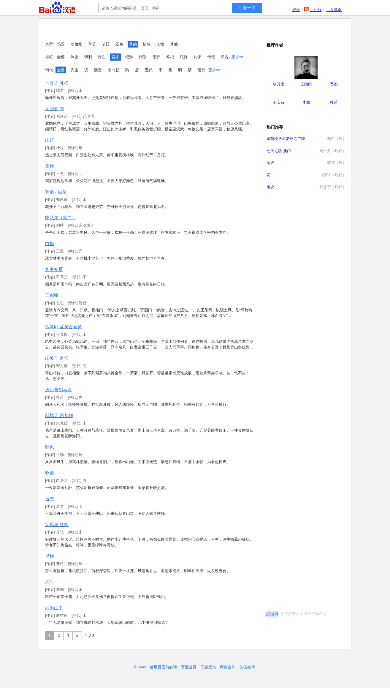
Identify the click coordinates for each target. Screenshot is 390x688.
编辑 (274, 614)
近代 (201, 70)
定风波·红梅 (57, 524)
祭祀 (170, 57)
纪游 (129, 57)
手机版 (316, 9)
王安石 (278, 102)
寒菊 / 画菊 (56, 191)
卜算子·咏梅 (57, 82)
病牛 (49, 581)
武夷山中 (54, 607)
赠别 (143, 57)
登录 (296, 9)
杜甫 (334, 102)
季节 (92, 44)
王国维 (306, 84)
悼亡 (102, 57)
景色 (119, 44)
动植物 (76, 44)
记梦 (156, 57)
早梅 (49, 555)
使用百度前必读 (163, 667)
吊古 (225, 57)
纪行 (184, 57)
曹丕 (334, 84)
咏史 (74, 57)
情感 (146, 44)
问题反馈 (208, 667)
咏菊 (49, 472)
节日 (106, 44)
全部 (61, 57)
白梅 (49, 243)
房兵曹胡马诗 (58, 389)
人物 (160, 44)
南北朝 (113, 70)
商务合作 (227, 667)
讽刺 (88, 57)
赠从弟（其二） (60, 217)
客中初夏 (54, 269)
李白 (306, 102)
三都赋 (51, 295)
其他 (174, 44)
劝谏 (197, 57)
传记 (211, 57)
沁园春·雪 (54, 108)
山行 (49, 140)
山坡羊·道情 (57, 358)
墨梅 (49, 165)
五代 (149, 70)
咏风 (49, 446)
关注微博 (247, 667)
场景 (61, 44)
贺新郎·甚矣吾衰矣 (63, 326)
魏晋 (98, 70)
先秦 (74, 70)
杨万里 (278, 84)
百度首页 (334, 9)
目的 (133, 44)
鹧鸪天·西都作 (59, 415)
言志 (115, 57)
